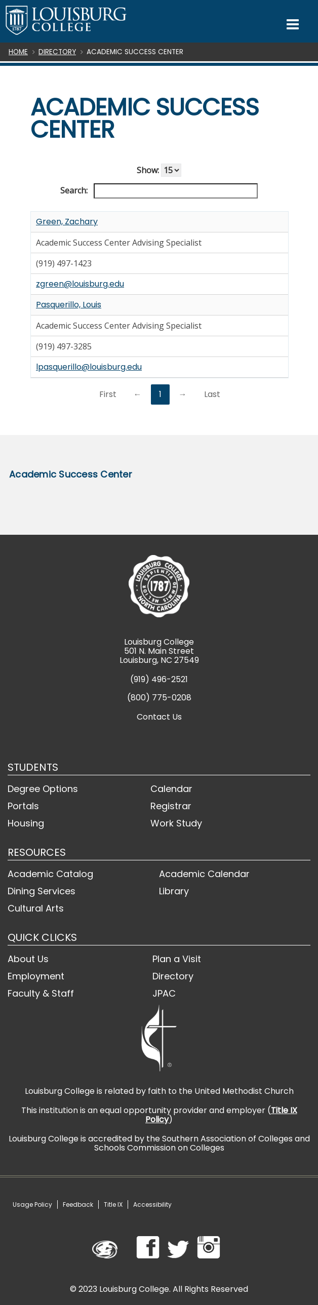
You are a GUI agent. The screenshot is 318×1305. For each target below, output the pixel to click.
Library (174, 891)
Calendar (171, 788)
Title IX (113, 1204)
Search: (159, 191)
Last (212, 394)
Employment (36, 976)
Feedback (78, 1204)
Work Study (176, 823)
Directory (57, 52)
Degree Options (43, 788)
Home (18, 52)
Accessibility (152, 1204)
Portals (23, 806)
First (107, 394)
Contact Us (159, 717)
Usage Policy (32, 1204)
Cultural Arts (36, 908)
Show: (159, 170)
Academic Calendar (204, 873)
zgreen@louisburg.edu (80, 284)
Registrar (170, 806)
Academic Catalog (50, 873)
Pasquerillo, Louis (68, 304)
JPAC (164, 993)
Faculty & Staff (41, 993)
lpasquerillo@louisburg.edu (89, 367)
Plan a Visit (176, 959)
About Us (28, 959)
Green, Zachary (67, 221)
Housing (26, 823)
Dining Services (41, 891)
